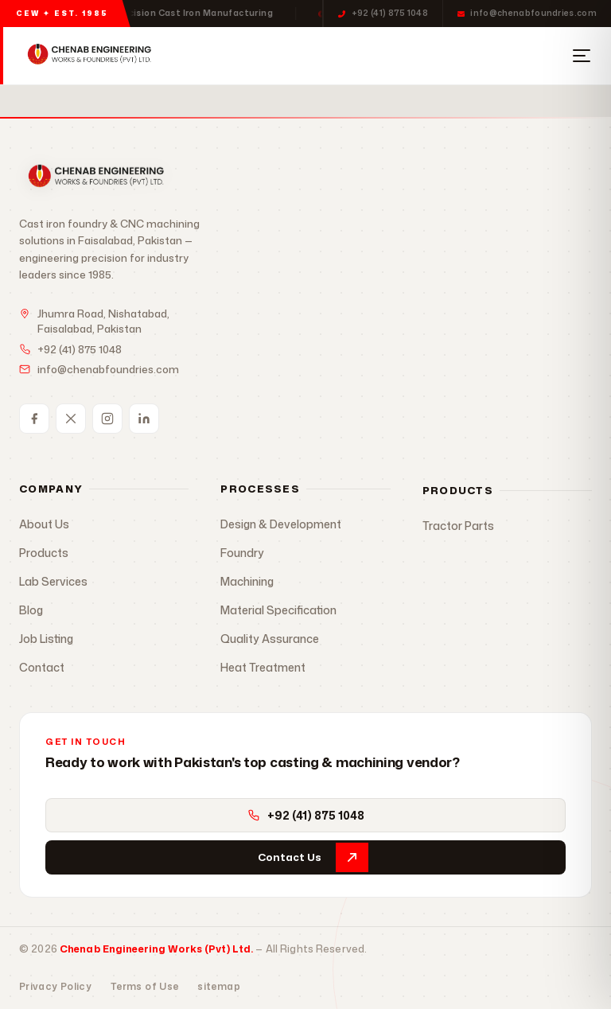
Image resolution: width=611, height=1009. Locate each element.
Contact (41, 667)
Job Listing (46, 638)
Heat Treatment (263, 667)
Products (43, 552)
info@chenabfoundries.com (527, 12)
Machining (247, 581)
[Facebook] (34, 418)
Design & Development (280, 524)
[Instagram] (107, 418)
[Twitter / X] (71, 418)
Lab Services (53, 581)
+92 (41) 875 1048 (383, 12)
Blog (31, 609)
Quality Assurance (269, 638)
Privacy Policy (55, 986)
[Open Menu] (581, 56)
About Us (44, 524)
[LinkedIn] (144, 418)
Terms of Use (144, 986)
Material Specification (278, 609)
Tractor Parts (458, 525)
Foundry (242, 552)
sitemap (218, 986)
